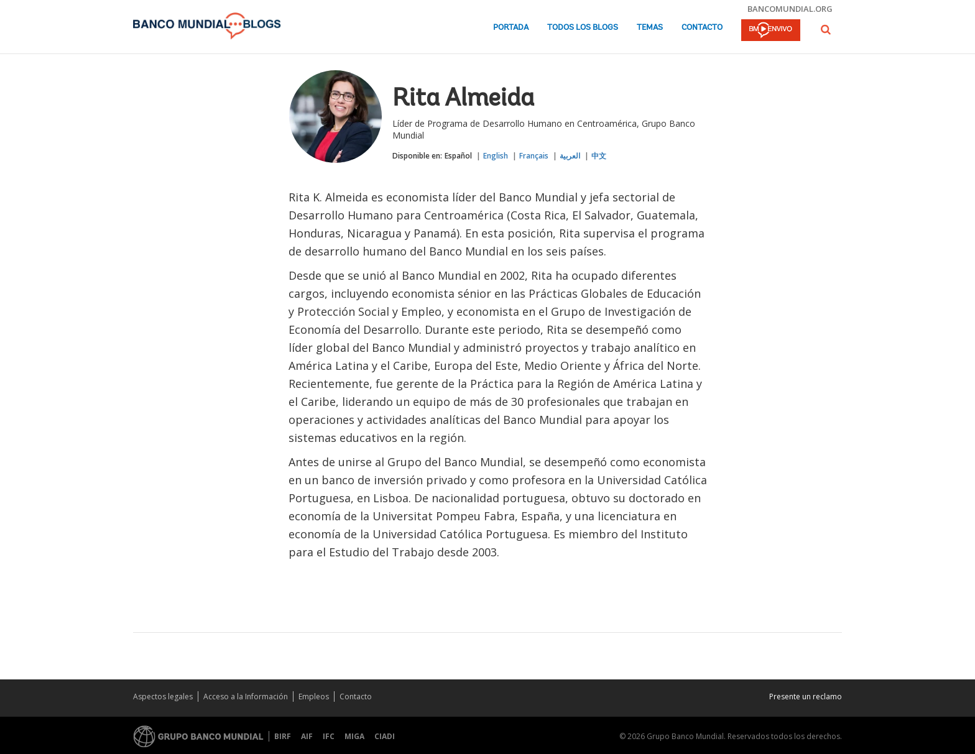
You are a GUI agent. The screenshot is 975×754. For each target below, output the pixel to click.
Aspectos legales (163, 696)
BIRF (282, 736)
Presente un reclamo (805, 696)
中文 (598, 155)
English (495, 155)
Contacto (702, 28)
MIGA (354, 736)
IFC (329, 736)
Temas (650, 28)
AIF (307, 736)
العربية (570, 155)
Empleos (313, 696)
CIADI (384, 736)
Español (458, 155)
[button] (826, 29)
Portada (511, 28)
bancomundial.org (790, 8)
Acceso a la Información (245, 696)
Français (533, 155)
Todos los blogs (582, 28)
